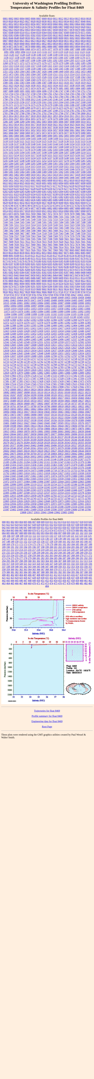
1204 (66, 60)
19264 (67, 417)
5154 (72, 144)
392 (60, 572)
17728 (20, 387)
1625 (22, 85)
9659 (27, 292)
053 (51, 527)
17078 (27, 375)
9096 (33, 283)
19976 (33, 431)
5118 (5, 141)
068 (25, 530)
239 (38, 552)
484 (47, 586)
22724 (81, 495)
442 (4, 580)
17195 (81, 375)
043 (8, 527)
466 (17, 583)
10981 (20, 303)
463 (4, 583)
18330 (74, 395)
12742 (40, 361)
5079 (77, 133)
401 (8, 575)
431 (47, 577)
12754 (13, 364)
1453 (83, 71)
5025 (72, 124)
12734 (13, 361)
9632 (60, 289)
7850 (5, 250)
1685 (83, 88)
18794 (40, 406)
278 (25, 558)
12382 (67, 322)
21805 (20, 473)
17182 (74, 375)
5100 (5, 138)
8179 (33, 261)
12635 (40, 350)
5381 (10, 172)
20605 (20, 451)
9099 (38, 283)
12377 (33, 322)
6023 (10, 183)
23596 (54, 509)
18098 (27, 392)
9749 (77, 292)
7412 (60, 230)
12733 (6, 361)
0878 (27, 46)
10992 (7, 306)
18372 (20, 398)
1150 (60, 54)
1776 (16, 96)
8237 (55, 267)
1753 (5, 94)
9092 (16, 283)
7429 (88, 230)
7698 (10, 247)
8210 (77, 264)
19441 (33, 423)
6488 (60, 200)
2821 (49, 116)
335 (86, 564)
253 (8, 555)
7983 (60, 250)
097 (60, 533)
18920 (67, 409)
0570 (77, 32)
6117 (33, 186)
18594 (61, 400)
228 (81, 550)
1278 (55, 63)
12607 (27, 345)
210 (4, 550)
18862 (33, 409)
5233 (27, 158)
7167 (33, 222)
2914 (88, 116)
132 (30, 538)
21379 (81, 462)
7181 (44, 222)
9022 (83, 280)
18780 (33, 406)
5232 (22, 158)
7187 (77, 222)
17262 (6, 378)
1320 (44, 66)
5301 (55, 163)
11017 (87, 306)
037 (73, 524)
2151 (83, 99)
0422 (5, 29)
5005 (55, 121)
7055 (27, 214)
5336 (55, 169)
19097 (40, 414)
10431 (80, 294)
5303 (66, 163)
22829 (27, 501)
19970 (27, 431)
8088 (5, 255)
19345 (40, 420)
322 (30, 564)
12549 (27, 342)
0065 (83, 24)
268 (73, 555)
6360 (33, 197)
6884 (60, 208)
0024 (16, 21)
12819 (27, 370)
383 (21, 572)
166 (86, 541)
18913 (61, 409)
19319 (20, 420)
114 (42, 536)
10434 (6, 297)
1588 (49, 82)
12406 (81, 325)
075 (56, 530)
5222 (55, 155)
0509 (16, 32)
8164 (60, 258)
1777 (22, 96)
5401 (10, 174)
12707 (74, 356)
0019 (5, 21)
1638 (72, 85)
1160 (27, 57)
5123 (33, 141)
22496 (13, 493)
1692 (27, 91)
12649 (47, 353)
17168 (61, 375)
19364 (67, 420)
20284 (27, 442)
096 (56, 533)
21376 (74, 462)
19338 (33, 420)
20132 (33, 437)
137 (51, 538)
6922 (49, 211)
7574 (66, 236)
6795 (5, 208)
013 (60, 522)
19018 (33, 412)
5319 (55, 166)
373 (69, 569)
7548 (77, 233)
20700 (27, 453)
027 (30, 524)
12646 (27, 353)
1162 (38, 57)
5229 (5, 158)
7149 (33, 219)
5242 (77, 158)
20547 (20, 448)
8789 (88, 278)
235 (21, 552)
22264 (81, 487)
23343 (81, 506)
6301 (44, 191)
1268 (5, 63)
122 (77, 536)
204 (69, 547)
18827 (88, 406)
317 (8, 564)
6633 (27, 202)
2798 (72, 113)
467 (21, 583)
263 (51, 555)
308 (64, 561)
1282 (77, 63)
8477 (88, 275)
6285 (22, 191)
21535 (61, 467)
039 (82, 524)
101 (77, 533)
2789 (27, 113)
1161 (33, 57)
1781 (44, 96)
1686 (88, 88)
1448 (55, 71)
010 (47, 522)
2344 (33, 110)
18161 (60, 392)
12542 (6, 342)
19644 (61, 426)
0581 (88, 32)
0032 (55, 21)
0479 (77, 29)
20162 (6, 440)
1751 (83, 91)
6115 (27, 186)
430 (43, 577)
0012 (60, 18)
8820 (16, 280)
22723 (74, 495)
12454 (47, 333)
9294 (44, 286)
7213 (27, 225)
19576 (81, 423)
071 (38, 530)
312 (81, 561)
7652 (22, 244)
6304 (60, 191)
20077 (54, 434)
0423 (10, 29)
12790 (88, 367)
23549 (47, 509)
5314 (27, 166)
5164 (38, 147)
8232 (49, 267)
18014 (27, 389)
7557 (16, 236)
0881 (38, 46)
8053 (44, 253)
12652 (67, 353)
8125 (44, 255)
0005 (27, 18)
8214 (10, 267)
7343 (55, 227)
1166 (60, 57)
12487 (40, 339)
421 (4, 577)
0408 (66, 27)
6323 (16, 194)
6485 (49, 200)
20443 (27, 445)
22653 (27, 495)
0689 (55, 38)
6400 (16, 200)
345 (38, 566)
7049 (22, 214)
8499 (60, 278)
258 (30, 555)
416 (73, 575)
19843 (61, 428)
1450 (66, 71)
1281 (72, 63)
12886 (67, 373)
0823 (33, 41)
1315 (22, 66)
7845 (83, 247)
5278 (66, 161)
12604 (6, 345)
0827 (44, 41)
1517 (88, 74)
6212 (66, 186)
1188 (22, 60)
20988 (67, 456)
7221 (60, 225)
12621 (33, 347)
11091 (74, 311)
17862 (47, 387)
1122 (77, 52)
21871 (47, 476)
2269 (27, 107)
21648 (88, 467)
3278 (49, 119)
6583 (83, 200)
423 (12, 577)
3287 (10, 121)
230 (90, 550)
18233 (88, 392)
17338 (67, 378)
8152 (38, 258)
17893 (54, 387)
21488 (88, 465)
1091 (6, 52)
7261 (33, 227)
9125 (49, 283)
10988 (67, 303)
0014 (71, 18)
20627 (54, 451)
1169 (77, 57)
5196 (33, 152)
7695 (5, 247)
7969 (55, 250)
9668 (49, 292)
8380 (88, 269)
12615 (81, 345)
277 (21, 558)
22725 (88, 495)
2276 (66, 107)
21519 (40, 467)
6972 (5, 214)
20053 (20, 434)
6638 (49, 202)
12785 (61, 367)
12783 (47, 367)
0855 (60, 43)
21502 (33, 467)
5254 (49, 161)
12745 (54, 361)
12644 (13, 353)
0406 (55, 27)
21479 (74, 465)
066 (17, 530)
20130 (26, 437)
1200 (43, 60)
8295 (33, 269)
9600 (38, 289)
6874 (27, 208)
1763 (60, 94)
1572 (49, 80)
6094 (60, 183)
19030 (40, 412)
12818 (20, 370)
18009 (13, 389)
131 (25, 538)
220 (47, 550)
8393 (49, 272)
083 (90, 530)
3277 (44, 119)
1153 (77, 54)
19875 (74, 428)
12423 (6, 331)
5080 (83, 133)
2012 (33, 99)
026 (25, 524)
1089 (83, 49)
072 (43, 530)
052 (47, 527)
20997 (81, 456)
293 (90, 558)
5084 (16, 135)
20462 (33, 445)
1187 (16, 60)
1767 (83, 94)
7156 (72, 219)
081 (82, 530)
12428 (27, 331)
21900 (20, 479)
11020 (20, 308)
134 (38, 538)
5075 (55, 133)
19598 (13, 426)
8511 (77, 278)
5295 (33, 163)
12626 (67, 347)
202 (60, 547)
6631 (16, 202)
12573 (67, 342)
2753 (60, 110)
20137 (60, 437)
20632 (67, 451)
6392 (77, 197)
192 (17, 547)
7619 (55, 241)
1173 (11, 60)
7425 (77, 230)
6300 (38, 191)
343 (30, 566)
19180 (27, 417)
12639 (67, 350)
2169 (88, 102)
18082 (6, 392)
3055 (33, 119)
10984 (40, 303)
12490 (47, 339)
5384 (22, 172)
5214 (16, 155)
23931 (37, 512)
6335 (38, 194)
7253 (5, 227)
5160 (16, 147)
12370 (81, 320)
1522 (27, 77)
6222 (88, 186)
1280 (66, 63)
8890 (27, 280)
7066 (38, 214)
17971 (88, 387)
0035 (72, 21)
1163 (44, 57)
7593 (22, 239)
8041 (27, 253)
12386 (6, 325)
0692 (72, 38)
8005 (72, 250)
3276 (38, 119)
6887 (72, 208)
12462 (13, 336)
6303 (55, 191)
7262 (38, 227)
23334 (74, 506)
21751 (67, 470)
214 (21, 550)
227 (77, 550)
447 (25, 580)
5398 (83, 172)
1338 (27, 68)
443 (8, 580)
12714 (20, 359)
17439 (61, 381)
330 (64, 564)
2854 (60, 116)
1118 (55, 52)
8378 (83, 269)
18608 (74, 400)
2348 (55, 110)
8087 (88, 253)
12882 (40, 373)
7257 (16, 227)
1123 (82, 52)
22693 (47, 495)
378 (90, 569)
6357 (16, 197)
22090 (13, 484)
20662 (6, 453)
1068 (27, 49)
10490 (61, 300)
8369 (60, 269)
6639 (55, 202)
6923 (55, 211)
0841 (27, 43)
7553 (5, 236)
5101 (11, 138)
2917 (16, 119)
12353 (86, 317)
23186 (61, 506)
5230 (10, 158)
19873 (67, 428)
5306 (83, 163)
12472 (40, 336)
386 (34, 572)
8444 (22, 275)
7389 (22, 230)
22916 (81, 501)
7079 (72, 214)
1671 (16, 88)
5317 (44, 166)
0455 (38, 29)
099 (69, 533)
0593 (38, 35)
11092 (80, 311)
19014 (20, 412)
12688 (33, 356)
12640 (74, 350)
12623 (47, 347)
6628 (88, 200)
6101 (5, 186)
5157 (88, 144)
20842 (74, 453)
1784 (60, 96)
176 (38, 544)
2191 (10, 107)
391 (56, 572)
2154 (10, 102)
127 (8, 538)
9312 (10, 289)
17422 (33, 381)
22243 (54, 487)
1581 (10, 82)
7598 (49, 239)
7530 (49, 233)
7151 (44, 219)
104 (90, 533)
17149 (47, 375)
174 (30, 544)
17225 (88, 375)
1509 (44, 74)
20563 (40, 448)
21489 (6, 467)
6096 (72, 183)
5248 (22, 161)
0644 (88, 35)
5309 (10, 166)
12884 (54, 373)
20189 (33, 440)
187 (86, 544)
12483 (20, 339)
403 (17, 575)
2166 (72, 102)
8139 (83, 255)
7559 (27, 236)
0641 (72, 35)
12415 (47, 328)
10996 (27, 306)
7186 (72, 222)
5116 (88, 138)
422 (8, 577)
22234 (40, 487)
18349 (88, 395)
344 (34, 566)
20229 (61, 440)
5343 (60, 169)
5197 (38, 152)
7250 (77, 225)
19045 (47, 412)
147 (4, 541)
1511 (55, 74)
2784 (88, 110)
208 (86, 547)
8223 (38, 267)
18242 (6, 395)
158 (51, 541)
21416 (13, 465)
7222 (66, 225)
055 (60, 527)
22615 (13, 495)
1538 (77, 77)
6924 (60, 211)
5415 (60, 174)
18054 (61, 389)
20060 (40, 434)
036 (69, 524)
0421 (88, 27)
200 (51, 547)
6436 (33, 200)
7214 (33, 225)
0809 (10, 41)
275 (12, 558)
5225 (72, 155)
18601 (67, 400)
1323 (60, 66)
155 (38, 541)
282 (43, 558)
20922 (20, 456)
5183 (55, 149)
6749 (27, 205)
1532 (49, 77)
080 (77, 530)
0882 (44, 46)
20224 (54, 440)
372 (64, 569)
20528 (81, 445)
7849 (88, 247)
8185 (60, 261)
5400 (5, 174)
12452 (33, 333)
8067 (60, 253)
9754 (6, 294)
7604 (77, 239)
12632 (20, 350)
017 (77, 522)
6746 (10, 205)
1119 (60, 52)
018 (81, 522)
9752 (88, 292)
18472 (6, 400)
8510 (72, 278)
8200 (27, 264)
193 (21, 547)
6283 (10, 191)
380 (8, 572)
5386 (33, 172)
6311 (10, 194)
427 (30, 577)
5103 (22, 138)
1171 (88, 57)
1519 (10, 77)
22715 (61, 495)
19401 (6, 423)
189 (4, 547)
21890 (6, 479)
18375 (27, 398)
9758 (23, 294)
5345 (66, 169)
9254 (60, 283)
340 (17, 566)
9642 (77, 289)
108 (17, 536)
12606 (20, 345)
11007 (61, 306)
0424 (16, 29)
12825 (67, 370)
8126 (49, 255)
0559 (38, 32)
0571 (83, 32)
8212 (88, 264)
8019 (5, 253)
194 (25, 547)
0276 (33, 27)
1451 (72, 71)
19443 (40, 423)
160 (60, 541)
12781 (33, 367)
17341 (74, 378)
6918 (27, 211)
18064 (67, 389)
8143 (5, 258)
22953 (20, 504)
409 (43, 575)
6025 (22, 183)
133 (34, 538)
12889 (81, 373)
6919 (33, 211)
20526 (67, 445)
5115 (83, 138)
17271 (27, 378)
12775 (88, 364)
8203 (38, 264)
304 (47, 561)
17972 (6, 389)
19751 (33, 428)
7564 (38, 236)
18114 (47, 392)
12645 (20, 353)
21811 (33, 473)
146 (90, 538)
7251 (83, 225)
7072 (49, 214)
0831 (66, 41)
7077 (60, 214)
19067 (88, 412)
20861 (81, 453)
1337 (22, 68)
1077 (49, 49)
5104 (27, 138)
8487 (38, 278)
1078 (55, 49)
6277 (66, 188)
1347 (72, 68)
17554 (47, 384)
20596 (88, 448)
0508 (10, 32)
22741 (20, 498)
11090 (67, 311)
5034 (33, 127)
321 (25, 564)
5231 (16, 158)
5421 (5, 177)
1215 (77, 60)
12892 (88, 373)
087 (17, 533)
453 (51, 580)
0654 (44, 38)
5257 (60, 161)
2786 (10, 113)
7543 (60, 233)
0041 (88, 21)
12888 (74, 373)
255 (17, 555)
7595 (33, 239)
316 (4, 564)
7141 (27, 219)
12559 (61, 342)
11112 (27, 317)
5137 (16, 144)
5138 (22, 144)
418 (81, 575)
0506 (88, 29)
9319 (33, 289)
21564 (74, 467)
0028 (33, 21)
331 (69, 564)
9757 (17, 294)
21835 (74, 473)
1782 (49, 96)
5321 (66, 166)
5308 (5, 166)
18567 (47, 400)
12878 (13, 373)
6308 (83, 191)
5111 (61, 138)
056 (64, 527)
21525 (47, 467)
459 (77, 580)
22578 (81, 493)
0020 (10, 21)
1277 (49, 63)
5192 (10, 152)
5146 (66, 144)
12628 (81, 347)
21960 (81, 479)
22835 (33, 501)
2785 (5, 113)
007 (34, 522)
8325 (44, 269)
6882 (49, 208)
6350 (71, 194)
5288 (27, 163)
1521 (22, 77)
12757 (27, 364)
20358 (88, 442)
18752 (88, 403)
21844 (6, 476)
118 (59, 536)
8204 (44, 264)
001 (8, 522)
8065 (49, 253)
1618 (77, 82)
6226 (22, 188)
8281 (22, 269)
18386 (33, 398)
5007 (66, 121)
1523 (33, 77)
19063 (67, 412)
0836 (5, 43)
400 (4, 575)
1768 (88, 94)
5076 (60, 133)
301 (34, 561)
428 (34, 577)
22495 (6, 493)
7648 (10, 244)
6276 (60, 188)
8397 (66, 272)
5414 (55, 174)
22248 (61, 487)
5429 (38, 177)
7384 (16, 230)
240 (43, 552)
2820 (44, 116)
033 (56, 524)
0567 (60, 32)
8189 (72, 261)
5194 (22, 152)
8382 (10, 272)
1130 (33, 54)
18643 (6, 403)
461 (86, 580)
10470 (27, 300)
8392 (44, 272)
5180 (38, 149)
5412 (44, 174)
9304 (77, 286)
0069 (16, 27)
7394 (27, 230)
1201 (49, 60)
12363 (33, 320)
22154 (54, 484)
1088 (77, 49)
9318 (27, 289)
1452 (77, 71)
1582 (16, 82)
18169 (67, 392)
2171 (10, 105)
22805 (6, 501)
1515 (77, 74)
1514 (71, 74)
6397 (10, 200)
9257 (72, 283)
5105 (33, 138)
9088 (5, 283)
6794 (88, 205)
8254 (88, 267)
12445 (74, 331)
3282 (72, 119)
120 (68, 536)
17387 (13, 381)
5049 (16, 130)
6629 (5, 202)
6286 (27, 191)
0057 (38, 24)
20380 (20, 445)
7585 (88, 236)
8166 (72, 258)
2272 (44, 107)
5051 (27, 130)
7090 (38, 216)
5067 (16, 133)
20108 (88, 434)
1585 (33, 82)
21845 (13, 476)
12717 (33, 359)
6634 (33, 202)
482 (86, 583)
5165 (44, 147)
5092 (60, 135)
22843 (40, 501)
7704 (27, 247)
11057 (54, 308)
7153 (55, 219)
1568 (27, 80)
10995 (20, 306)
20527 (74, 445)
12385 (88, 322)
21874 (54, 476)
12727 (67, 359)
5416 (66, 174)
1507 (38, 74)
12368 (67, 320)
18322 (67, 395)
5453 (22, 180)
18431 (67, 398)
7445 (5, 233)
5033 (27, 127)
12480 (88, 336)
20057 (27, 434)
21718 (54, 470)
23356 (88, 506)
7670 (66, 244)
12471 (33, 336)
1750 (77, 91)
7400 (38, 230)
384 (25, 572)
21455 (47, 465)
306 (56, 561)
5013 (10, 124)
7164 (16, 222)
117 (55, 536)
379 (4, 572)
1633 (49, 85)
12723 (47, 359)
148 (8, 541)
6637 (44, 202)
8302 (38, 269)
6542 (77, 200)
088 (21, 533)
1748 (66, 91)
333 (77, 564)
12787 (74, 367)
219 (42, 550)
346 (43, 566)
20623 (47, 451)
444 (12, 580)
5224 (66, 155)
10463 (13, 300)
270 (82, 555)
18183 (74, 392)
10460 (88, 297)
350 (60, 566)
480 (77, 583)
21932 (54, 479)
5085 (22, 135)
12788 (81, 367)
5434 (49, 177)
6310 (5, 194)
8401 (72, 272)
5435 (55, 177)
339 (12, 566)
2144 (44, 99)
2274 (55, 107)
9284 (22, 286)
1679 (55, 88)
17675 (88, 384)
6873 (22, 208)
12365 (47, 320)
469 (30, 583)
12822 (47, 370)
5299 (44, 163)
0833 (77, 41)
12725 (60, 359)
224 (64, 550)
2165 (66, 102)
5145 (60, 144)
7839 (77, 247)
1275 (38, 63)
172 (21, 544)
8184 (55, 261)
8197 (10, 264)
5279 (72, 161)
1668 (88, 85)
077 (64, 530)
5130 (66, 141)
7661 (38, 244)
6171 (49, 186)
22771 (74, 498)
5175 (10, 149)
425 (21, 577)
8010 (88, 250)
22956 (27, 504)
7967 (49, 250)
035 (64, 524)
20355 (81, 442)
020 (90, 522)
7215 (38, 225)
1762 (55, 94)
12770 (67, 364)
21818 (47, 473)
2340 (10, 110)
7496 (33, 233)
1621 (88, 82)
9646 (88, 289)
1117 (49, 52)
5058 (60, 130)
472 (43, 583)
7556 (10, 236)
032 (51, 524)
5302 (60, 163)
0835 (88, 41)
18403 (54, 398)
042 (4, 527)
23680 (74, 509)
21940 (67, 479)
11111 (20, 317)
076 (60, 530)
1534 (55, 77)
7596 (38, 239)
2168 (83, 102)
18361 (6, 398)
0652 (38, 38)
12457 (67, 333)
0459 (60, 29)
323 (34, 564)
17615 (74, 384)
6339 (60, 194)
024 (17, 524)
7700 (22, 247)
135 (43, 538)
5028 (88, 124)
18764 (20, 406)
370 (56, 569)
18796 (47, 406)
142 (73, 538)
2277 (72, 107)
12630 (6, 350)
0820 (16, 41)
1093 (17, 52)
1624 (16, 85)
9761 (34, 294)
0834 (83, 41)
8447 (27, 275)
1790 (5, 99)
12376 (27, 322)
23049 (13, 506)
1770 (10, 96)
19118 (61, 414)
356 (86, 566)
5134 (88, 141)
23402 (13, 509)
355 (82, 566)
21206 (60, 459)
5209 (77, 152)
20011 (74, 431)
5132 (77, 141)
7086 (22, 216)
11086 (54, 311)
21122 (33, 459)
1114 (33, 52)
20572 (47, 448)
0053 (16, 24)
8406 (77, 272)
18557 (40, 400)
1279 (60, 63)
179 (51, 544)
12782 (40, 367)
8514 (83, 278)
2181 (60, 105)
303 (43, 561)
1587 (44, 82)
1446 (49, 71)
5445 (66, 177)
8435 (10, 275)
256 (21, 555)
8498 (55, 278)
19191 (33, 417)
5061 (72, 130)
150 (17, 541)
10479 (40, 300)
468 (25, 583)
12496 (61, 339)
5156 (83, 144)
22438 (61, 490)
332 (73, 564)
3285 (88, 119)
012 (55, 522)
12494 (54, 339)
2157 (27, 102)
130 (21, 538)
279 (30, 558)
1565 (10, 80)
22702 (54, 495)
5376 (77, 169)
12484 (27, 339)
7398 (33, 230)
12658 (20, 356)
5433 (44, 177)
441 (90, 577)
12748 (67, 361)
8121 (33, 255)
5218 (38, 155)
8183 (49, 261)
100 (73, 533)
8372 (66, 269)
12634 (33, 350)
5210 (83, 152)
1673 (27, 88)
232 (8, 552)
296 (12, 561)
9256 (66, 283)
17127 (40, 375)
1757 (27, 94)
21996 (40, 481)
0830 (60, 41)
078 (69, 530)
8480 (5, 278)
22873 (61, 501)
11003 (54, 306)
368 (47, 569)
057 (69, 527)
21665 (13, 470)
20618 (27, 451)
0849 (33, 43)
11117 (40, 317)
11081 (27, 311)
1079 (60, 49)
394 (69, 572)
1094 (22, 52)
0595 (49, 35)
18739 (81, 403)
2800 (83, 113)
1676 (38, 88)
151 (21, 541)
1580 (5, 82)
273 (4, 558)
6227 (27, 188)
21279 (87, 459)
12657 (13, 356)
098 (64, 533)
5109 (55, 138)
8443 (16, 275)
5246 (10, 161)
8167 (77, 258)
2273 (49, 107)
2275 (60, 107)
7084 (10, 216)
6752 (44, 205)
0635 (60, 35)
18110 (40, 392)
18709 (54, 403)
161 (64, 541)
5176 (16, 149)
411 (51, 575)
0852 (44, 43)
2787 (16, 113)
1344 (55, 68)
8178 (27, 261)
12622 (40, 347)
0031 (49, 21)
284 (51, 558)
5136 (10, 144)
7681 (83, 244)
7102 (66, 216)
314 (90, 561)
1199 (38, 60)
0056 (33, 24)
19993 (47, 431)
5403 (22, 174)
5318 (49, 166)
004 (21, 522)
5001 (33, 121)
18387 (40, 398)
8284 (27, 269)
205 (73, 547)
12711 (6, 359)
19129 (74, 414)
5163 (33, 147)
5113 (72, 138)
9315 (21, 289)
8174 (10, 261)
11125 (66, 317)
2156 (22, 102)
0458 (55, 29)
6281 (88, 188)
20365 (6, 445)
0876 (16, 46)
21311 (47, 462)
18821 (74, 406)
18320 (54, 395)
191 (12, 547)
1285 (83, 63)
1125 (6, 54)
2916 (10, 119)
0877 (22, 46)
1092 (11, 52)
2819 (38, 116)
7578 (77, 236)
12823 (54, 370)
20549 (27, 448)
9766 (61, 294)
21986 (33, 481)
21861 (33, 476)
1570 (38, 80)
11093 (87, 311)
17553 (40, 384)
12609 (40, 345)
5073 (44, 133)
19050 (54, 412)
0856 (66, 43)
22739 (13, 498)
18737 (74, 403)
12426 (20, 331)
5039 (60, 127)
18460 (81, 398)
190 (8, 547)
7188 (83, 222)
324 (38, 564)
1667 (83, 85)
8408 (83, 272)
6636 (38, 202)
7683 (88, 244)
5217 (33, 155)
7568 (49, 236)
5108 (50, 138)
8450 (33, 275)
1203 (60, 60)
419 (86, 575)
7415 (66, 230)
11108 (7, 317)
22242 (47, 487)
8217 (27, 267)
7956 (44, 250)
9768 (67, 294)
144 (82, 538)
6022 (5, 183)
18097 (20, 392)
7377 (83, 227)
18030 (40, 389)
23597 (61, 509)
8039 (22, 253)
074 (51, 530)
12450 (20, 333)
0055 (27, 24)
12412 (33, 328)
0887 (55, 46)
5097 (83, 135)
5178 (27, 149)
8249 (72, 267)
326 (47, 564)
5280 (77, 161)
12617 (6, 347)
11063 (74, 308)
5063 (83, 130)
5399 (88, 172)
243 (56, 552)
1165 (55, 57)
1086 (66, 49)
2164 (60, 102)
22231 (33, 487)
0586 (16, 35)
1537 (72, 77)
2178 (44, 105)
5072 (38, 133)
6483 (38, 200)
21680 (40, 470)
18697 (47, 403)
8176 (22, 261)
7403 (44, 230)
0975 (10, 49)
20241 (67, 440)
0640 (66, 35)
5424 (22, 177)
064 (8, 530)
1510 (49, 74)
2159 (38, 102)
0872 (83, 43)
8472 (72, 275)
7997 (66, 250)
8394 (55, 272)
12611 (54, 345)
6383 (66, 197)
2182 (66, 105)
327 (51, 564)
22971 (47, 504)
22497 (20, 493)
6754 (55, 205)
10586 (13, 303)
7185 (66, 222)
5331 (33, 169)
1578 (83, 80)
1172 (5, 60)
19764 (40, 428)
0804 (83, 38)
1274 (33, 63)
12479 (81, 336)
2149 (72, 99)
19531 (74, 423)
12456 (61, 333)
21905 (33, 479)
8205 (49, 264)
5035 (38, 127)
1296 (88, 63)
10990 (81, 303)
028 (34, 524)
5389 (44, 172)
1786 (72, 96)
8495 (44, 278)
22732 (6, 498)
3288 (16, 121)
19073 (13, 414)
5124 (38, 141)
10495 (74, 300)
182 (64, 544)
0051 (5, 24)
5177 (22, 149)
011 (51, 522)
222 (55, 550)
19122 (67, 414)
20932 (33, 456)
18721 (61, 403)
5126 (49, 141)
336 (90, 564)
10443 (47, 297)
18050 (54, 389)
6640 (60, 202)
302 (38, 561)
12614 (74, 345)
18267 (13, 395)
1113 (28, 52)
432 (51, 577)
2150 (77, 99)
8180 (38, 261)
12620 (27, 347)
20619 (33, 451)
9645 (83, 289)
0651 (33, 38)
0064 (77, 24)
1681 (60, 88)
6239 (44, 188)
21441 (40, 465)
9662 (38, 292)
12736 (20, 361)
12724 (54, 359)
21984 (27, 481)
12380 (54, 322)
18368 (13, 398)
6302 (49, 191)
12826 (74, 370)
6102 (11, 186)
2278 (77, 107)
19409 (13, 423)
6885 (66, 208)
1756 (22, 94)
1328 (83, 66)
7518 (44, 233)
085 (8, 533)
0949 (83, 46)
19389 (81, 420)
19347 (47, 420)
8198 (16, 264)
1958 (27, 99)
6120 (44, 186)
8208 (66, 264)
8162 (49, 258)
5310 (16, 166)
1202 (54, 60)
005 (25, 522)
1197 (27, 60)
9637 (71, 289)
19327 (27, 420)
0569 (71, 32)
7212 (21, 225)
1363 (16, 71)
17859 (40, 387)
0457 (49, 29)
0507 (5, 32)
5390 (49, 172)
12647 (33, 353)
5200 (55, 152)
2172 (16, 105)
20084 (61, 434)
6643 (77, 202)
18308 (47, 395)
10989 (74, 303)
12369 (74, 320)
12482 (13, 339)
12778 (13, 367)
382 (17, 572)
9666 (44, 292)
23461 (27, 509)
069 (30, 530)
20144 (74, 437)
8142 (88, 255)
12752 (6, 364)
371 (60, 569)
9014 (66, 280)
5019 (44, 124)
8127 (55, 255)
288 (69, 558)
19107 (47, 414)
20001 (61, 431)
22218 (20, 487)
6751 (38, 205)
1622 (5, 85)
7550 (83, 233)
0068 (10, 27)
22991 (81, 504)
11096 (14, 314)
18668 (27, 403)
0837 (10, 43)
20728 (47, 453)
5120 (16, 141)
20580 (67, 448)
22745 (33, 498)
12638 (61, 350)
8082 (77, 253)
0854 (55, 43)
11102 (54, 314)
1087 (72, 49)
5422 (10, 177)
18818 (61, 406)
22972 (54, 504)
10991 (88, 303)
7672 (72, 244)
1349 (83, 68)
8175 (16, 261)
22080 (88, 481)
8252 (77, 267)
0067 (5, 27)
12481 (6, 339)
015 (68, 522)
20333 (54, 442)
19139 (81, 414)
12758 (33, 364)
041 (90, 524)
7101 (60, 216)
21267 (80, 459)
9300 (55, 286)
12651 (61, 353)
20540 (13, 448)
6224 (10, 188)
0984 (16, 49)
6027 (33, 183)
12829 (6, 373)
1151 (66, 54)
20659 (88, 451)
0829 (55, 41)
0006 (33, 18)
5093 (66, 135)
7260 (27, 227)
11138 (73, 317)
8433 (5, 275)
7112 (83, 216)
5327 (10, 169)
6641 (66, 202)
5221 (49, 155)
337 (4, 566)
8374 (72, 269)
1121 (71, 52)
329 (60, 564)
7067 (44, 214)
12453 (40, 333)
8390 (33, 272)
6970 (88, 211)
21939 (61, 479)
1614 (55, 82)
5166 (49, 147)
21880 (74, 476)
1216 (82, 60)
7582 (83, 236)
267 (69, 555)
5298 (38, 163)
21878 (61, 476)
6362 (44, 197)
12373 (13, 322)
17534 (27, 384)
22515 (33, 493)
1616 (66, 82)
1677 (44, 88)
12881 (33, 373)
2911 (72, 116)
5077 (66, 133)
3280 (60, 119)
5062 (77, 130)
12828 (88, 370)
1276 (44, 63)
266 (64, 555)
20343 (67, 442)
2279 (83, 107)
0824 (38, 41)
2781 (72, 110)
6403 (27, 200)
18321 (61, 395)
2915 (5, 119)
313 (86, 561)
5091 (55, 135)
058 (73, 527)
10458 (81, 297)
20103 (81, 434)
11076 (20, 311)
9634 (66, 289)
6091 (44, 183)
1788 (83, 96)
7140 (22, 219)
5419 (83, 174)
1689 (16, 91)
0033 (60, 21)
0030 (44, 21)
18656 (20, 403)
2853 (55, 116)
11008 (67, 306)
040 (86, 524)
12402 (67, 325)
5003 (44, 121)
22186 (74, 484)
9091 (10, 283)
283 (47, 558)
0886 (49, 46)
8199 (22, 264)
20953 (40, 456)
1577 (77, 80)
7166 (27, 222)
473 (47, 583)
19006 (13, 412)
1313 (10, 66)
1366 (33, 71)
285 (56, 558)
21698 (47, 470)
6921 (44, 211)
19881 (88, 428)
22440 (67, 490)
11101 (47, 314)
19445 (47, 423)
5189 (83, 149)
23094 (40, 506)
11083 (34, 311)
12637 (54, 350)
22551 (54, 493)
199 (47, 547)
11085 (47, 311)
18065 (74, 389)
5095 (77, 135)
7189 (88, 222)
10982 (27, 303)
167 (90, 541)
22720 (67, 495)
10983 (33, 303)
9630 (49, 289)
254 (12, 555)
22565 (74, 493)
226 (73, 550)
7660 (33, 244)
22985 (74, 504)
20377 (13, 445)
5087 (33, 135)
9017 (72, 280)
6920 (38, 211)
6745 (5, 205)
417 (77, 575)
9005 (60, 280)
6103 (16, 186)
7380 (5, 230)
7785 (44, 247)
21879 (67, 476)
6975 (10, 214)
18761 (13, 406)
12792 (13, 370)
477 (64, 583)
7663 (44, 244)
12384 (81, 322)
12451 (27, 333)
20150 (88, 437)
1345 (60, 68)
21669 (20, 470)
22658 (33, 495)
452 (47, 580)
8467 (60, 275)
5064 (88, 130)
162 (69, 541)
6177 (55, 186)
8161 (44, 258)
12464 (20, 336)
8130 (66, 255)
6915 (10, 211)
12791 (6, 370)
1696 (44, 91)
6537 (72, 200)
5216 (27, 155)
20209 (40, 440)
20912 (6, 456)
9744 (71, 292)
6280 (83, 188)
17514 (13, 384)
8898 (44, 280)
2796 (60, 113)
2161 (44, 102)
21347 (60, 462)
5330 (27, 169)
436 (69, 577)
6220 (82, 186)
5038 (55, 127)
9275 (16, 286)
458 (73, 580)
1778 (27, 96)
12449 (13, 333)
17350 (81, 378)
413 (60, 575)
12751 (88, 361)
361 (17, 569)
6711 (88, 202)
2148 (66, 99)
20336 (61, 442)
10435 (13, 297)
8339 (49, 269)
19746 (27, 428)
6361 (38, 197)
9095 (27, 283)
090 (30, 533)
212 (12, 550)
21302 (40, 462)
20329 (47, 442)
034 (60, 524)
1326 (72, 66)
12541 (88, 339)
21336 (54, 462)
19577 (88, 423)
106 (8, 536)
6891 (88, 208)
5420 (88, 174)
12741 (33, 361)
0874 (5, 46)
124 (85, 536)
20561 (33, 448)
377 (86, 569)
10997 (34, 306)
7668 (60, 244)
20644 (81, 451)
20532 (88, 445)
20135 (47, 437)
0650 (27, 38)
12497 (67, 339)
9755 (11, 294)
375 (77, 569)
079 (73, 530)
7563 (33, 236)
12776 (6, 367)
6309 (88, 191)
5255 (55, 161)
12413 (40, 328)
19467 (54, 423)
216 (29, 550)
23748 (81, 509)
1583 (22, 82)
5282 (88, 161)
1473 (10, 74)
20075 (47, 434)
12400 (54, 325)
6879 (38, 208)
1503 (27, 74)
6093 (55, 183)
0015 (77, 18)
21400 (6, 465)
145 (86, 538)
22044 (61, 481)
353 (73, 566)
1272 (22, 63)
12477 (67, 336)
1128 (22, 54)
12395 (33, 325)
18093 (13, 392)
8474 (77, 275)
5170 (72, 147)
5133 (83, 141)
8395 (60, 272)
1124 (87, 52)
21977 (20, 481)
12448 (6, 333)
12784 (54, 367)
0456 (44, 29)
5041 (72, 127)
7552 (88, 233)
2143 (38, 99)
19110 (54, 414)
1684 (77, 88)
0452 (22, 29)
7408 (55, 230)
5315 (33, 166)
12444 (67, 331)
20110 (13, 437)
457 (69, 580)
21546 (67, 467)
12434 (61, 331)
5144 (55, 144)
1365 (27, 71)
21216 (67, 459)
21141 (40, 459)
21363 (67, 462)
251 (90, 552)
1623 (10, 85)
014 (64, 522)
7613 (33, 241)
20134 (40, 437)
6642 (72, 202)
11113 (33, 317)
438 (77, 577)
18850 (13, 409)
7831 (66, 247)
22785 (88, 498)
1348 (77, 68)
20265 (88, 440)
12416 (54, 328)
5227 (83, 155)
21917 (47, 479)
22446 (74, 490)
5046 (88, 127)
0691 (66, 38)
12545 (20, 342)
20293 (33, 442)
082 (86, 530)
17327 (54, 378)
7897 (22, 250)
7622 (66, 241)
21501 (27, 467)
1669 (5, 88)
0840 (22, 43)
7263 (44, 227)
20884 (88, 453)
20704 (33, 453)
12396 (40, 325)
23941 (44, 512)
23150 (54, 506)
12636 (47, 350)
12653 (74, 353)
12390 (20, 325)
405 (25, 575)
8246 (66, 267)
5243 (83, 158)
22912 (74, 501)
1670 (10, 88)
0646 (10, 38)
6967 (77, 211)
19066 (81, 412)
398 (86, 572)
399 (90, 572)
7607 (5, 241)
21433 (27, 465)
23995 (71, 512)
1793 (16, 99)
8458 (44, 275)
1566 (16, 80)
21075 (13, 459)
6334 (33, 194)
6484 (44, 200)
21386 (88, 462)
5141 (38, 144)
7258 (22, 227)
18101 (33, 392)
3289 (22, 121)
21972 (6, 481)
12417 (60, 328)
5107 (44, 138)
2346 (44, 110)
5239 (60, 158)
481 (82, 583)
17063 (13, 375)
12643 (6, 353)
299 (25, 561)
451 (43, 580)
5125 (44, 141)
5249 (27, 161)
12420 (81, 328)
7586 (5, 239)
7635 (77, 241)
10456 (74, 297)
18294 (27, 395)
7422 (72, 230)
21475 (67, 465)
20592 (81, 448)
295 (8, 561)
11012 (74, 306)
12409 (13, 328)
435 (64, 577)
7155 (66, 219)
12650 (54, 353)
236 (25, 552)
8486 (33, 278)
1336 (16, 68)
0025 (22, 21)
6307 (77, 191)
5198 (44, 152)
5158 (5, 147)
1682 (66, 88)
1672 (22, 88)
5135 (5, 144)
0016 (83, 18)
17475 (81, 381)
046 (21, 527)
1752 (88, 91)
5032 (22, 127)
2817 (27, 116)
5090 (49, 135)
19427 (27, 423)
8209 (72, 264)
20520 (61, 445)
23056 (20, 506)
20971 (61, 456)
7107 (77, 216)
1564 (5, 80)
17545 (33, 384)
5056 (49, 130)
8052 (38, 253)
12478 (74, 336)
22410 (54, 490)
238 (34, 552)
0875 (10, 46)
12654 (81, 353)
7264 (49, 227)
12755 (20, 364)
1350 (88, 68)
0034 (66, 21)
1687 (5, 91)
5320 (60, 166)
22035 (54, 481)
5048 (10, 130)
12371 (88, 320)
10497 (81, 300)
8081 (72, 253)
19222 (60, 417)
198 (43, 547)
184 (73, 544)
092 (38, 533)
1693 (33, 91)
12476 (61, 336)
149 (12, 541)
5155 (77, 144)
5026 (77, 124)
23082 (33, 506)
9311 (5, 289)
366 (38, 569)
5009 (77, 121)
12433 (54, 331)
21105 (20, 459)
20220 (47, 440)
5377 (83, 169)
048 (30, 527)
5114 (77, 138)
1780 (38, 96)
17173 (67, 375)
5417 (71, 174)
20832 (61, 453)
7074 (55, 214)
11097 (21, 314)
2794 (49, 113)
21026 (88, 456)
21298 (33, 462)
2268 (22, 107)
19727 (13, 428)
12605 (13, 345)
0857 (72, 43)
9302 (66, 286)
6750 (33, 205)
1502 (22, 74)
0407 (60, 27)
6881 (44, 208)
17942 (81, 387)
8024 (10, 253)
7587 (10, 239)
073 (47, 530)
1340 (38, 68)
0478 (72, 29)
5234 (33, 158)
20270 (6, 442)
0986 (22, 49)
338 (8, 566)
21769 (81, 470)
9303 (72, 286)
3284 (83, 119)
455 (60, 580)
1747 (60, 91)
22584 (88, 493)
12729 (81, 359)
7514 (38, 233)
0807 (5, 41)
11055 (47, 308)
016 (73, 522)
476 (60, 583)
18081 (88, 389)
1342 (49, 68)
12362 (27, 320)
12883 (47, 373)
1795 (22, 99)
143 (77, 538)
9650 (5, 292)
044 (12, 527)
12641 (81, 350)
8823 (22, 280)
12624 (54, 347)
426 (25, 577)
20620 (40, 451)
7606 (88, 239)
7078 (66, 214)
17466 (74, 381)
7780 (38, 247)
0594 (44, 35)
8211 (83, 264)
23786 (88, 509)
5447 (77, 177)
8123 (38, 255)
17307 (33, 378)
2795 (55, 113)
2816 (22, 116)
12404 (74, 325)
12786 (67, 367)
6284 (16, 191)
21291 (20, 462)
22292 (20, 490)
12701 (61, 356)
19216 (54, 417)
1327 (77, 66)
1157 (11, 57)
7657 (27, 244)
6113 (22, 186)
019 (86, 522)
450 (38, 580)
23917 (30, 512)
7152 (49, 219)
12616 (88, 345)
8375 (77, 269)
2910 (66, 116)
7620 (60, 241)
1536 (66, 77)
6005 (44, 180)
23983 (64, 512)
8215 (16, 267)
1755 (16, 94)
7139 (16, 219)
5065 (5, 133)
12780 (27, 367)
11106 (80, 314)
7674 (77, 244)
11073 (7, 311)
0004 (22, 18)
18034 (47, 389)
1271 (16, 63)
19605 (27, 426)
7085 (16, 216)
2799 (77, 113)
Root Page (47, 726)
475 (56, 583)
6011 (60, 180)
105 (4, 536)
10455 (67, 297)
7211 (16, 225)
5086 (27, 135)
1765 (72, 94)
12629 (88, 347)
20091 (67, 434)
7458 (16, 233)
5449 (88, 177)
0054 (22, 24)
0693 (77, 38)
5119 (10, 141)
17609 (67, 384)
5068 (22, 133)
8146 (22, 258)
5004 (49, 121)
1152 (71, 54)
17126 (33, 375)
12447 (88, 331)
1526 (44, 77)
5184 (60, 149)
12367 (61, 320)
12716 (26, 359)
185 (77, 544)
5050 (22, 130)
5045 (83, 127)
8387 (27, 272)
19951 (13, 431)
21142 (47, 459)
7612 (27, 241)
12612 (60, 345)
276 (17, 558)
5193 (16, 152)
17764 (27, 387)
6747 (16, 205)
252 (4, 555)
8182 (44, 261)
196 (34, 547)
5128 (60, 141)
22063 (81, 481)
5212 (5, 155)
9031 (88, 280)
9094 (22, 283)
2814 (10, 116)
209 (90, 547)
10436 (20, 297)
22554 (61, 493)
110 (26, 536)
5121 (21, 141)
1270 (10, 63)
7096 (55, 216)
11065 (80, 308)
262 (47, 555)
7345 (60, 227)
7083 (5, 216)
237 (30, 552)
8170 (83, 258)
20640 (74, 451)
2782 (77, 110)
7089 (33, 216)
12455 (54, 333)
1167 (66, 57)
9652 (10, 292)
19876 (81, 428)
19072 (6, 414)
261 (43, 555)
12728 (74, 359)
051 (43, 527)
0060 (55, 24)
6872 (16, 208)
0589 (22, 35)
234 (17, 552)
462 (90, 580)
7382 (10, 230)
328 (56, 564)
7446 (10, 233)
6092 (49, 183)
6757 (72, 205)
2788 (22, 113)
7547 (72, 233)
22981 (67, 504)
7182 (49, 222)
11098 (27, 314)
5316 (38, 166)
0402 (38, 27)
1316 (27, 66)
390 (51, 572)
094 (47, 533)
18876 (47, 409)
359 (8, 569)
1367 (38, 71)
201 (56, 547)
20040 (88, 431)
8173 (5, 261)
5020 (49, 124)
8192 (77, 261)
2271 (38, 107)
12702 (67, 356)
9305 (83, 286)
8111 (22, 255)
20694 (20, 453)
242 (51, 552)
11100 (41, 314)
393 (64, 572)
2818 (33, 116)
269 (77, 555)
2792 (44, 113)
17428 (40, 381)
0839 (16, 43)
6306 (72, 191)
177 (43, 544)
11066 (87, 308)
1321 (49, 66)
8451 (38, 275)
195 (30, 547)
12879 (20, 373)
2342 (22, 110)
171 (17, 544)
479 (73, 583)
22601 (6, 495)
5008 (72, 121)
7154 (60, 219)
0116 (22, 27)
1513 (66, 74)
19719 (6, 428)
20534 (6, 448)
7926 (33, 250)
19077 (20, 414)
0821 (22, 41)
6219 (77, 186)
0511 (27, 32)
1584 (27, 82)
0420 (83, 27)
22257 (74, 487)
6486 (55, 200)
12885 (61, 373)
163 (73, 541)
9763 (45, 294)
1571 (44, 80)
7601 (66, 239)
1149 (55, 54)
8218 (33, 267)
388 (43, 572)
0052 (10, 24)
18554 (33, 400)
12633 (27, 350)
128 (12, 538)
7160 (5, 222)
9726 (60, 292)
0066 (88, 24)
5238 (55, 158)
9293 (38, 286)
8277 (10, 269)
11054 (40, 308)
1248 (88, 60)
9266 (5, 286)
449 (34, 580)
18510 (20, 400)
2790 (33, 113)
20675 (13, 453)
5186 (66, 149)
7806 (55, 247)
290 (77, 558)
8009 (83, 250)
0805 (88, 38)
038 (77, 524)
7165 (22, 222)
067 (21, 530)
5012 (5, 124)
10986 (54, 303)
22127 (40, 484)
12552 (47, 342)
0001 (5, 18)
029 (38, 524)
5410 (33, 174)
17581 (54, 384)
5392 (60, 172)
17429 (47, 381)
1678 (49, 88)
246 (69, 552)
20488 (40, 445)
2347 (49, 110)
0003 (16, 18)
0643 (83, 35)
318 (12, 564)
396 (77, 572)
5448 (83, 177)
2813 (5, 116)
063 (4, 530)
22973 (61, 504)
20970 (54, 456)
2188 (83, 105)
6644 (83, 202)
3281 (66, 119)
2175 (33, 105)
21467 (61, 465)
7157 (77, 219)
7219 (49, 225)
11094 (7, 314)
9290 (27, 286)
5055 (44, 130)
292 (86, 558)
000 (4, 522)
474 (51, 583)
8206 (55, 264)
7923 (27, 250)
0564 (44, 32)
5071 (33, 133)
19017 (27, 412)
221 (51, 550)
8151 (33, 258)
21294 (27, 462)
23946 (50, 512)
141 (69, 538)
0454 (33, 29)
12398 (47, 325)
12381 (61, 322)
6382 (60, 197)
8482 (16, 278)
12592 (81, 342)
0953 (88, 46)
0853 (49, 43)
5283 (5, 163)
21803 (13, 473)
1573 (55, 80)
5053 (38, 130)
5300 (49, 163)
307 (60, 561)
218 (38, 550)
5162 (27, 147)
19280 (74, 417)
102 (82, 533)
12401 (61, 325)
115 (47, 536)
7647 (5, 244)
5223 (60, 155)
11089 (60, 311)
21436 (33, 465)
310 (73, 561)
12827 (81, 370)
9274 (10, 286)
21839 (88, 473)
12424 (13, 331)
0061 (60, 24)
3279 (55, 119)
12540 (81, 339)
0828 (49, 41)
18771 (27, 406)
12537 (74, 339)
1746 (55, 91)
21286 (13, 462)
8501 (66, 278)
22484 (88, 490)
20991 (74, 456)
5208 (72, 152)
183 (69, 544)
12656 (6, 356)
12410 (20, 328)
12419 (74, 328)
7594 (27, 239)
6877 (33, 208)
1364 (22, 71)
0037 (77, 21)
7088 (27, 216)
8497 (49, 278)
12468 (27, 336)
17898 (61, 387)
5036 (44, 127)
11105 (74, 314)
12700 (54, 356)
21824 (54, 473)
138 (56, 538)
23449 (20, 509)
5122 (27, 141)
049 (34, 527)
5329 (22, 169)
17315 (47, 378)
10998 (41, 306)
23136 (47, 506)
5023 (60, 124)
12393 (27, 325)
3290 (27, 121)
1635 (60, 85)
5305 (77, 163)
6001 (33, 180)
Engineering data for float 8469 (47, 721)
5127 (55, 141)
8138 (77, 255)
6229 (38, 188)
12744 (47, 361)
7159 (88, 219)
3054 (27, 119)
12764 (40, 364)
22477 (81, 490)
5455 (27, 180)
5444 (60, 177)
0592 (33, 35)
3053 (22, 119)
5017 (33, 124)
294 (4, 561)
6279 (77, 188)
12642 (88, 350)
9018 (77, 280)
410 (47, 575)
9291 (33, 286)
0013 (66, 18)
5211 (88, 152)
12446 (81, 331)
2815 (16, 116)
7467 (22, 233)
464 (8, 583)
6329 (27, 194)
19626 (47, 426)
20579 (61, 448)
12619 (20, 347)
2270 (33, 107)
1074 (33, 49)
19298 (88, 417)
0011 (55, 18)
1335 (10, 68)
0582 (5, 35)
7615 (44, 241)
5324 (83, 166)
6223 (5, 188)
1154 (82, 54)
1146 (38, 54)
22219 (27, 487)
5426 (33, 177)
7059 (33, 214)
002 (12, 522)
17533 (20, 384)
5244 (88, 158)
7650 (16, 244)
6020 (83, 180)
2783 (83, 110)
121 (72, 536)
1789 (88, 96)
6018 (71, 180)
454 (56, 580)
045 (17, 527)
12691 (40, 356)
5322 (71, 166)
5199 (49, 152)
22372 (40, 490)
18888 (54, 409)
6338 (55, 194)
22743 (27, 498)
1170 (82, 57)
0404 (44, 27)
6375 (49, 197)
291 (82, 558)
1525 (38, 77)
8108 (16, 255)
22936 (13, 504)
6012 (66, 180)
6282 (5, 191)
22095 (20, 484)
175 (34, 544)
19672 (67, 426)
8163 (55, 258)
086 (12, 533)
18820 (67, 406)
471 (38, 583)
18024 (33, 389)
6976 (16, 214)
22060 (74, 481)
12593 (88, 342)
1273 (27, 63)
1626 (27, 85)
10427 (74, 294)
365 (34, 569)
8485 (27, 278)
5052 (33, 130)
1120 (66, 52)
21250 (74, 459)
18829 (6, 409)
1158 (17, 57)
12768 (54, 364)
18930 (74, 409)
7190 (5, 225)
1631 (38, 85)
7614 (38, 241)
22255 (67, 487)
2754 (66, 110)
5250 (33, 161)
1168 (71, 57)
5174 (5, 149)
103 (86, 533)
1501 (16, 74)
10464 (20, 300)
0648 (16, 38)
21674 (27, 470)
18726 (67, 403)
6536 (66, 200)
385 (30, 572)
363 (25, 569)
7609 (10, 241)
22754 (47, 498)
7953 (38, 250)
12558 (54, 342)
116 (51, 536)
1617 (72, 82)
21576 (81, 467)
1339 (33, 68)
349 (56, 566)
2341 (16, 110)
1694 (38, 91)
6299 (33, 191)
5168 (60, 147)
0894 (77, 46)
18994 (6, 412)
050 (38, 527)
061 (86, 527)
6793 (83, 205)
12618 (13, 347)
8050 (33, 253)
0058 (44, 24)
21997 (47, 481)
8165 (66, 258)
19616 (40, 426)
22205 (88, 484)
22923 (88, 501)
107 (13, 536)
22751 (40, 498)
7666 (55, 244)
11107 (87, 314)
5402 (16, 174)
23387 (6, 509)
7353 (77, 227)
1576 (72, 80)
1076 (44, 49)
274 (8, 558)
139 (60, 538)
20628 (61, 451)
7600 (60, 239)
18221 (81, 392)
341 (21, 566)
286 (60, 558)
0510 (22, 32)
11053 (34, 308)
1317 (33, 66)
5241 (72, 158)
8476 (83, 275)
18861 (27, 409)
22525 (40, 493)
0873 (88, 43)
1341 (44, 68)
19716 (88, 426)
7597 (44, 239)
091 (34, 533)
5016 (27, 124)
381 (12, 572)
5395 (66, 172)
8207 (60, 264)
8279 (16, 269)
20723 (40, 453)
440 (86, 577)
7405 (49, 230)
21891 (13, 479)
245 (64, 552)
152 (25, 541)
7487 (27, 233)
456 (64, 580)
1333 (88, 66)
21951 (74, 479)
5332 (38, 169)
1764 (66, 94)
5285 (16, 163)
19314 (13, 420)
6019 (77, 180)
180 (56, 544)
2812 (88, 113)
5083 (10, 135)
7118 (88, 216)
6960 (66, 211)
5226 (77, 155)
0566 (55, 32)
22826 (20, 501)
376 (82, 569)
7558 (22, 236)
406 (30, 575)
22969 (40, 504)
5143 (49, 144)
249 (82, 552)
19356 (54, 420)
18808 (54, 406)
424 (17, 577)
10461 (6, 300)
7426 (83, 230)
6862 (10, 208)
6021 (88, 180)
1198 (33, 60)
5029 (5, 127)
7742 (33, 247)
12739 (27, 361)
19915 (6, 431)
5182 (49, 149)
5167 (55, 147)
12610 (47, 345)
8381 (5, 272)
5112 (66, 138)
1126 (11, 54)
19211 (47, 417)
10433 (87, 294)
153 (30, 541)
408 (38, 575)
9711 (55, 292)
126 (4, 538)
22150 (47, 484)
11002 (47, 306)
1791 (10, 99)
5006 (60, 121)
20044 (13, 434)
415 (68, 575)
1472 (5, 74)
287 (64, 558)
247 (73, 552)
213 (17, 550)
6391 (72, 197)
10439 (33, 297)
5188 (77, 149)
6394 (88, 197)
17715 (13, 387)
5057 (55, 130)
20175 (20, 440)
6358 (22, 197)
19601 (20, 426)
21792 (6, 473)
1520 (16, 77)
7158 (83, 219)
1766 (77, 94)
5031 (16, 127)
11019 (13, 308)
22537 (47, 493)
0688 (49, 38)
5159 (10, 147)
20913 (13, 456)
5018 (38, 124)
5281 (83, 161)
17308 (40, 378)
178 (47, 544)
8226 (44, 267)
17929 (74, 387)
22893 (67, 501)
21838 (81, 473)
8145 (16, 258)
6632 (22, 202)
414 (64, 575)
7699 (16, 247)
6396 (5, 200)
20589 (74, 448)
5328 (16, 169)
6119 (38, 186)
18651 (13, 403)
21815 (40, 473)
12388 (13, 325)
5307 (88, 163)
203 (64, 547)
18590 (54, 400)
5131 (71, 141)
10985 (47, 303)
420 (90, 575)
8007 (77, 250)
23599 (67, 509)
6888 (77, 208)
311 (77, 561)
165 (82, 541)
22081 (6, 484)
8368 (55, 269)
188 (90, 544)
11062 (67, 308)
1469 (88, 71)
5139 (27, 144)
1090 (88, 49)
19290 (81, 417)
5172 (83, 147)
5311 (22, 166)
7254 (10, 227)
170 (12, 544)
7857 (10, 250)
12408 (6, 328)
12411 (27, 328)
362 (21, 569)
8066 (55, 253)
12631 (13, 350)
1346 (66, 68)
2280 (88, 107)
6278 (72, 188)
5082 (5, 135)
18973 (88, 409)
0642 (77, 35)
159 (56, 541)
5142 (44, 144)
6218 (71, 186)
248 (77, 552)
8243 (60, 267)
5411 (38, 174)
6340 (66, 194)
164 (77, 541)
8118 (27, 255)
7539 (55, 233)
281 (38, 558)
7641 (83, 241)
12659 (27, 356)
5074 (49, 133)
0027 (27, 21)
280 (34, 558)
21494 (13, 467)
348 (51, 566)
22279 (13, 490)
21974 (13, 481)
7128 (5, 219)
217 (34, 550)
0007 (38, 18)
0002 (10, 18)
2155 (16, 102)
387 (38, 572)
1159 (22, 57)
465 (12, 583)
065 (12, 530)
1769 (5, 96)
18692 (40, 403)
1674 (33, 88)
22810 (13, 501)
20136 (54, 437)
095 (51, 533)
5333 (44, 169)
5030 (10, 127)
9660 (33, 292)
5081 (88, 133)
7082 (88, 214)
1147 (44, 54)
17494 (6, 384)
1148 (49, 54)
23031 (88, 504)
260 (38, 555)
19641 (54, 426)
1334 (5, 68)
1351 (5, 71)
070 (34, 530)
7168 (38, 222)
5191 (5, 152)
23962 (57, 512)
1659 (77, 85)
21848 (20, 476)
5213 (10, 155)
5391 (55, 172)
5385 (27, 172)
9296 (49, 286)
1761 (49, 94)
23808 (23, 512)
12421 (88, 328)
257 (25, 555)
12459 (81, 333)
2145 (49, 99)
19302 (6, 420)
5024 (66, 124)
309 (69, 561)
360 (12, 569)
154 (34, 541)
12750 (81, 361)
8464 (55, 275)
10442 (40, 297)
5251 (38, 161)
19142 (88, 414)
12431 (47, 331)
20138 (67, 437)
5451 (10, 180)
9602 (44, 289)
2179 (49, 105)
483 (90, 583)
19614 (33, 426)
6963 (72, 211)
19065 (74, 412)
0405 (49, 27)
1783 (55, 96)
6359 (27, 197)
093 (43, 533)
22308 (27, 490)
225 (68, 550)
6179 (60, 186)
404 (21, 575)
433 (56, 577)
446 (21, 580)
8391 (38, 272)
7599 (55, 239)
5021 (55, 124)
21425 (20, 465)
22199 (81, 484)
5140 (33, 144)
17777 (33, 387)
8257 (5, 269)
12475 (54, 336)
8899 (49, 280)
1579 (88, 80)
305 (51, 561)
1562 (83, 77)
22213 (13, 487)
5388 (38, 172)
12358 (6, 320)
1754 (10, 94)
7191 (10, 225)
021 (4, 524)
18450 (74, 398)
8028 (16, 253)
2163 (55, 102)
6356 (10, 197)
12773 (74, 364)
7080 (77, 214)
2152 (88, 99)
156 (43, 541)
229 (86, 550)
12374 (20, 322)
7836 (72, 247)
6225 (16, 188)
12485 (33, 339)
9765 (56, 294)
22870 (54, 501)
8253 (83, 267)
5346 (72, 169)
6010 (55, 180)
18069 (81, 389)
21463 (54, 465)
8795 (5, 280)
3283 (77, 119)
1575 (66, 80)
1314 (16, 66)
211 (8, 550)
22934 (6, 504)
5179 (33, 149)
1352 (10, 71)
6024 (16, 183)
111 (30, 536)
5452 (16, 180)
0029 (38, 21)
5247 (16, 161)
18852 (20, 409)
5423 (16, 177)
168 (4, 544)
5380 (5, 172)
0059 (49, 24)
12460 (88, 333)
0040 (83, 21)
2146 (55, 99)
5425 (27, 177)
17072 (20, 375)
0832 (72, 41)
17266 (13, 378)
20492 (47, 445)
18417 (61, 398)
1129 (27, 54)
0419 (77, 27)
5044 (77, 127)
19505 (61, 423)
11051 (27, 308)
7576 (72, 236)
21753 (74, 470)
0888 (60, 46)
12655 (88, 353)
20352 (74, 442)
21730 (61, 470)
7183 (55, 222)
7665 (49, 244)
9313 (16, 289)
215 (25, 550)
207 (82, 547)
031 (47, 524)
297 (17, 561)
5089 (44, 135)
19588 (6, 426)
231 (4, 552)
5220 (44, 155)
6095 (66, 183)
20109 (6, 437)
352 (69, 566)
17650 (81, 384)
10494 (67, 300)
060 (82, 527)
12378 (40, 322)
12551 (40, 342)
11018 (7, 308)
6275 (55, 188)
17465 (67, 381)
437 (73, 577)
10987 (61, 303)
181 (60, 544)
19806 (47, 428)
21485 (81, 465)
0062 (66, 24)
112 (34, 536)
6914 (5, 211)
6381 (55, 197)
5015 (22, 124)
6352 (77, 194)
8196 (5, 264)
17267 (20, 378)
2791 (38, 113)
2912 (77, 116)
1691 (22, 91)
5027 (83, 124)
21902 (27, 479)
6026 (27, 183)
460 (82, 580)
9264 (83, 283)
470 (34, 583)
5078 (72, 133)
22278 (6, 490)
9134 (55, 283)
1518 (5, 77)
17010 (6, 375)
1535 (60, 77)
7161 (10, 222)
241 (47, 552)
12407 (88, 325)
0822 (27, 41)
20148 (81, 437)
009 (43, 522)
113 (38, 536)
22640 (20, 495)
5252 (44, 161)
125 (90, 536)
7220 (55, 225)
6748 (22, 205)
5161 (22, 147)
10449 (61, 297)
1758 (33, 94)
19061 (61, 412)
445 (17, 580)
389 (47, 572)
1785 (66, 96)
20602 (6, 451)
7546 (66, 233)
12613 (67, 345)
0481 (83, 29)
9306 (88, 286)
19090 (33, 414)
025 (21, 524)
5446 (72, 177)
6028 (38, 183)
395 (73, 572)
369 (51, 569)
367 (43, 569)
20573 (54, 448)
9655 (16, 292)
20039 (81, 431)
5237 (49, 158)
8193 (83, 261)
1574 (60, 80)
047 (25, 527)
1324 (66, 66)
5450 (5, 180)
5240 (66, 158)
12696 (47, 356)
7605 (83, 239)
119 (64, 536)
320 (21, 564)
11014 (81, 306)
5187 (72, 149)
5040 (66, 127)
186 (82, 544)
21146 (53, 459)
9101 (44, 283)
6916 (16, 211)
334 (82, 564)
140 (64, 538)
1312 (5, 66)
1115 (39, 52)
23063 (27, 506)
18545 (27, 400)
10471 (33, 300)
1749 (72, 91)
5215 (22, 155)
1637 (66, 85)
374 (73, 569)
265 (60, 555)
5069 (27, 133)
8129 (60, 255)
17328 (61, 378)
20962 (47, 456)
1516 (83, 74)
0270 (27, 27)
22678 (40, 495)
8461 (49, 275)
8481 (10, 278)
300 (30, 561)
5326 (5, 169)
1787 (77, 96)
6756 (66, 205)
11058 (60, 308)
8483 (22, 278)
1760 (44, 94)
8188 (66, 261)
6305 (66, 191)
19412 (20, 423)
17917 (67, 387)
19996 (54, 431)
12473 (47, 336)
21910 (40, 479)
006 (30, 522)
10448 (54, 297)
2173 (22, 105)
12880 (27, 373)
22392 (47, 490)
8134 (71, 255)
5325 (88, 166)
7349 (66, 227)
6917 (22, 211)
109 (21, 536)
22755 (54, 498)
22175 (60, 484)
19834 (54, 428)
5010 (83, 121)
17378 (88, 378)
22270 (88, 487)
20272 (13, 442)
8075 (66, 253)
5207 (66, 152)
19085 (27, 414)
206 (77, 547)
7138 (10, 219)
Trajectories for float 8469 (47, 710)
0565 (49, 32)
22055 (67, 481)
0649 (22, 38)
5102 (16, 138)
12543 (13, 342)
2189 (88, 105)
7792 (49, 247)
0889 (66, 46)
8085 (83, 253)
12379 (47, 322)
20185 (27, 440)
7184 (60, 222)
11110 (14, 317)
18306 (40, 395)
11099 (34, 314)
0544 (33, 32)
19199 (40, 417)
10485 (47, 300)
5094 (72, 135)
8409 (88, 272)
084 (4, 533)
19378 (74, 420)
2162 (49, 102)
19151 (6, 417)
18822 (81, 406)
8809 (10, 280)
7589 (16, 239)
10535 (6, 303)
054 (56, 527)
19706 (81, 426)
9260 (77, 283)
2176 (38, 105)
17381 (6, 381)
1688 (10, 91)
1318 (38, 66)
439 (82, 577)
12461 (6, 336)
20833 (67, 453)
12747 (61, 361)
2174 (27, 105)
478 (69, 583)
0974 (5, 49)
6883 (55, 208)
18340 (81, 395)
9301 (60, 286)
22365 (33, 490)
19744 (20, 428)
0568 (66, 32)
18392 (47, 398)
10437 (27, 297)
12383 (74, 322)
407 (34, 575)
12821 (40, 370)
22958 (33, 504)
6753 (49, 205)
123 (81, 536)
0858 (77, 43)
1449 (60, 71)
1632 (44, 85)
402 (12, 575)
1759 (38, 94)
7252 (88, 225)
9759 (28, 294)
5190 (88, 149)
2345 (38, 110)
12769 (61, 364)
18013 (20, 389)
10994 (13, 306)
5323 (77, 166)
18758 (6, 406)
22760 (67, 498)
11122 (60, 317)
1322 (55, 66)
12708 (81, 356)
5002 (38, 121)
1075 (38, 49)
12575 (74, 342)
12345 (80, 317)
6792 (77, 205)
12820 (33, 370)
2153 (5, 102)
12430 (40, 331)
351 (64, 566)
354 (77, 566)
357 (90, 566)
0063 (72, 24)
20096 (74, 434)
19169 (13, 417)
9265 (88, 283)
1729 (49, 91)
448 (30, 580)
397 (82, 572)
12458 (74, 333)
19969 (20, 431)
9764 (50, 294)
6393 (83, 197)
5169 (66, 147)
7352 (72, 227)
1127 (17, 54)
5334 (49, 169)
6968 (83, 211)
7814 (60, 247)
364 (30, 569)
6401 (22, 200)
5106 (39, 138)
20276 (20, 442)
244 (60, 552)
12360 (13, 320)
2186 (72, 105)
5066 (10, 133)
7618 (49, 241)
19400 (88, 420)
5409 (27, 174)
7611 (22, 241)
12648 (40, 353)
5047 (5, 130)
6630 (10, 202)
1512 (60, 74)
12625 (61, 347)
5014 (16, 124)
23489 (33, 509)
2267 (16, 107)
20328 (40, 442)
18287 (20, 395)
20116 (20, 437)
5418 (77, 174)
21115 (27, 459)
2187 (77, 105)
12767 (47, 364)
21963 (88, 479)
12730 (88, 359)
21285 (6, 462)
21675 (33, 470)
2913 (83, 116)
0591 (27, 35)
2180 (55, 105)
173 (25, 544)
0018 (88, 18)
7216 (44, 225)
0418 (71, 27)
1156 (6, 57)
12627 (74, 347)
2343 (27, 110)
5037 (49, 127)
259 (34, 555)
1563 (88, 77)
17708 (6, 387)
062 (90, 527)
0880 (33, 46)
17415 (27, 381)
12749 (74, 361)
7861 (16, 250)
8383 (16, 272)
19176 (20, 417)
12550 (33, 342)
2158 (33, 102)
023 (12, 524)
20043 (6, 434)
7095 (49, 216)
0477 (66, 29)
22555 (67, 493)
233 (12, 552)
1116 (44, 52)
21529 (54, 467)
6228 (33, 188)
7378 (88, 227)
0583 (10, 35)
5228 (88, 155)
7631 (71, 241)
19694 (74, 426)
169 (8, 544)
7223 (71, 225)
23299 (67, 506)
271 (86, 555)
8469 (66, 275)
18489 (13, 400)
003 (17, 522)
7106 (72, 216)
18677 (33, 403)
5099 (88, 135)
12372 (6, 322)
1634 (55, 85)
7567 (44, 236)
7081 (83, 214)
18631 (88, 400)
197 (38, 547)
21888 (88, 476)
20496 (54, 445)
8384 (22, 272)
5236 (44, 158)
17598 (61, 384)
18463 (88, 398)
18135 (54, 392)
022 (8, 524)
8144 (10, 258)
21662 (6, 470)
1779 (33, 96)
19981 (40, 431)
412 (55, 575)
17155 (54, 375)
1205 (71, 60)
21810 (27, 473)
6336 (44, 194)
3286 (5, 121)
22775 (81, 498)
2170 (5, 105)
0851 (38, 43)
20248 (81, 440)
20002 (67, 431)
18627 (81, 400)
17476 (88, 381)
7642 (88, 241)
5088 (38, 135)
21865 (40, 476)
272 (90, 555)
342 (25, 566)
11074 (13, 311)
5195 (27, 152)
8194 (88, 261)
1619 (83, 82)
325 (43, 564)
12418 (67, 328)
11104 (67, 314)
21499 (20, 467)
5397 (77, 172)
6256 (49, 188)
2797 (66, 113)
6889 (83, 208)
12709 (88, 356)
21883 (81, 476)
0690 (60, 38)
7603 (72, 239)
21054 (7, 459)
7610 (16, 241)
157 (47, 541)
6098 (83, 183)
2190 (5, 107)
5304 (72, 163)
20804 (54, 453)
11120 (53, 317)
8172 (88, 258)
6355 (5, 197)
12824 (61, 370)
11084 (40, 311)
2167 (77, 102)
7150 (38, 219)
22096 (27, 484)
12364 (40, 320)
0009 (44, 18)
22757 (61, 498)
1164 (49, 57)
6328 (21, 194)
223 (60, 550)
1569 (33, 80)
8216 (22, 267)
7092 (44, 216)
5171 (77, 147)
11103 (60, 314)
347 (47, 566)
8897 (38, 280)
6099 (88, 183)
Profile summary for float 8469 (47, 716)
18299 (33, 395)
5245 (5, 161)
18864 (40, 409)
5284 (10, 163)
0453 (27, 29)
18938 (81, 409)
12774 (81, 364)
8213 (5, 267)
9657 (22, 292)
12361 (20, 320)
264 (56, 555)
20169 (13, 440)
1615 (60, 82)
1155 (88, 54)
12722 (40, 359)
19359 (61, 420)
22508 (27, 493)
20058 (33, 434)
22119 (33, 484)
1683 (72, 88)
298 (21, 561)
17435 (54, 381)
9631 (55, 289)
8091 (10, 255)
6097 (77, 183)
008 (38, 522)
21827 (60, 473)
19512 (67, 423)
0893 (72, 46)
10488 (54, 300)
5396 (72, 172)
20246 (74, 440)
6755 (60, 205)
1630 (33, 85)
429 (38, 577)
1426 (44, 71)
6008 (49, 180)
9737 (66, 292)
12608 (33, 345)
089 (25, 533)
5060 (66, 130)
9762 (39, 294)
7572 (60, 236)
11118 (46, 317)
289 (73, 558)
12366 (54, 320)
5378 (88, 169)
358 (4, 569)
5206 (60, 152)
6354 (88, 194)
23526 (40, 509)
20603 (13, 451)
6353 (83, 194)
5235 (38, 158)
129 (17, 538)
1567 (22, 80)
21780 (88, 470)
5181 (44, 149)
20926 (27, 456)
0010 (49, 18)
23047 (6, 506)
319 (17, 564)
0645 (5, 38)
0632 (55, 35)
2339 (5, 110)
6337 (49, 194)
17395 (20, 381)
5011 (88, 121)
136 (47, 538)
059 (77, 527)
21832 (67, 473)
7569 (55, 236)
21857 (27, 476)
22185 (67, 484)
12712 (13, 359)
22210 (6, 487)
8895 (33, 280)
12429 (33, 331)
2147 (60, 99)
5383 (16, 172)
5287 (22, 163)
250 (86, 552)
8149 (27, 258)
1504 (33, 74)
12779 (20, 367)
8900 (55, 280)
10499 (88, 300)
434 (60, 577)
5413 (49, 174)
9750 (83, 292)
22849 (47, 501)
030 (43, 524)
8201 (33, 264)
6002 (38, 180)
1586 (38, 82)
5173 (88, 147)
